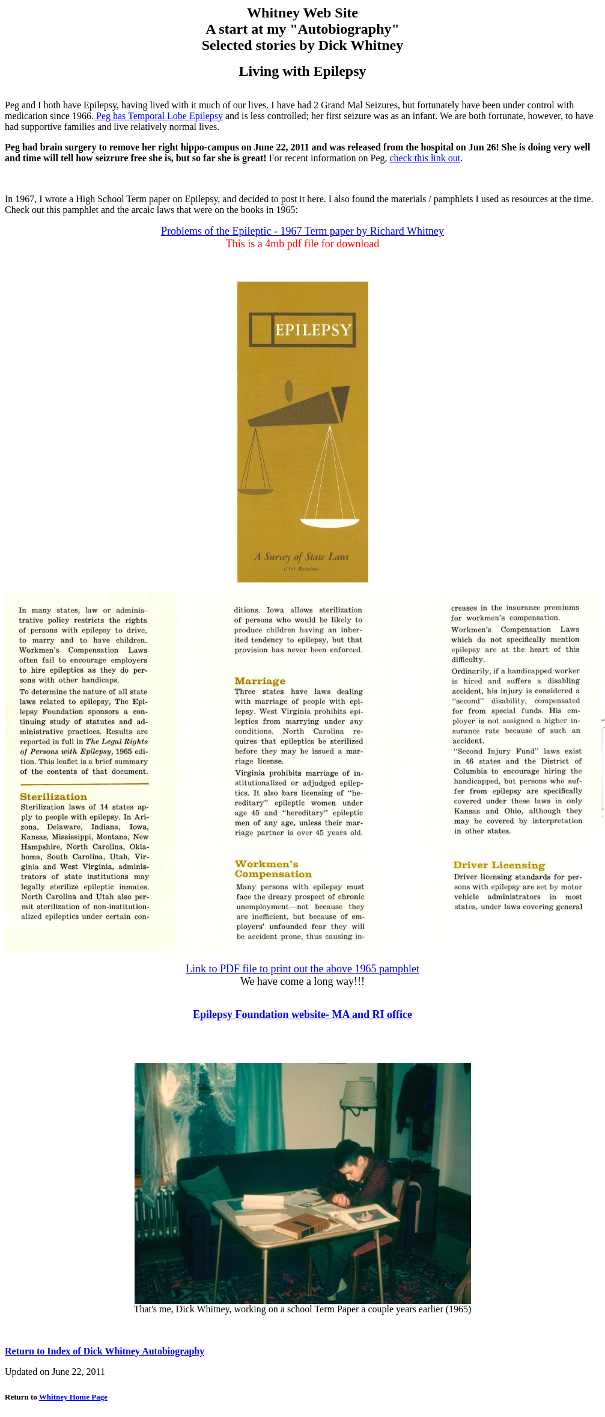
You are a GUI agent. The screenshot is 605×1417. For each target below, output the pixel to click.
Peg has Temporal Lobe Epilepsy (158, 116)
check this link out (425, 158)
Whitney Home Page (73, 1396)
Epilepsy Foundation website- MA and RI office (302, 1014)
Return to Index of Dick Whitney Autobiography (104, 1351)
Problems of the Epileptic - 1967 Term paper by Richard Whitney (302, 231)
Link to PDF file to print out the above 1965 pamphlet (302, 969)
